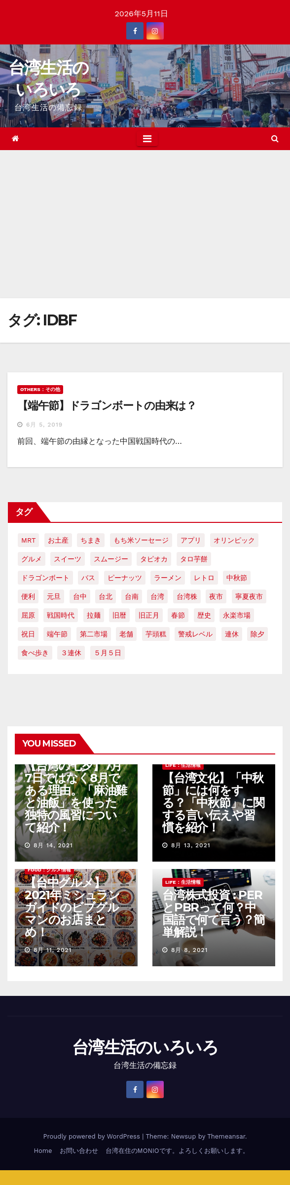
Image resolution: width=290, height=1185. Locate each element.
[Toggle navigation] (147, 138)
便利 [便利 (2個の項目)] (28, 596)
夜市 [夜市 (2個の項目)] (216, 596)
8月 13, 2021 (191, 845)
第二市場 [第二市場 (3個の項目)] (94, 634)
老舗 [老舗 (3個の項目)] (126, 634)
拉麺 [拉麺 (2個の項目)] (94, 615)
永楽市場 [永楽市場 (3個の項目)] (237, 615)
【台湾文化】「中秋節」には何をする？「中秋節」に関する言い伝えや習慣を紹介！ (213, 802)
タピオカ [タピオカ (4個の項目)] (154, 559)
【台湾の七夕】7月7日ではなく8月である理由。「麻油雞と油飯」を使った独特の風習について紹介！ (76, 796)
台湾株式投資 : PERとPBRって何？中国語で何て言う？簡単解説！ (213, 913)
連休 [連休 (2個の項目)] (232, 634)
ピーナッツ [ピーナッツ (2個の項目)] (125, 578)
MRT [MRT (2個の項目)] (28, 540)
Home (43, 1150)
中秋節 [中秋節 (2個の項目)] (236, 578)
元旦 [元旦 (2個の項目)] (54, 596)
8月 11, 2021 (53, 950)
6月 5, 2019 (44, 424)
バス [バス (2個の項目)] (88, 578)
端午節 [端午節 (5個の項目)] (57, 634)
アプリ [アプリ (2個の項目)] (191, 540)
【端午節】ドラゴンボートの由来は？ (106, 405)
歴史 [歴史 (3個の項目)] (204, 615)
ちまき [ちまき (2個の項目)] (90, 540)
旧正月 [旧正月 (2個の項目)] (149, 615)
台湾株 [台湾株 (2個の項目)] (187, 596)
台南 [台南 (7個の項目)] (132, 596)
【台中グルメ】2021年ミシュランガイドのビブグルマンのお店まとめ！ (72, 907)
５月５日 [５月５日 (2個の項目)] (107, 653)
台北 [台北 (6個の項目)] (105, 596)
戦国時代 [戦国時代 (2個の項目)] (60, 615)
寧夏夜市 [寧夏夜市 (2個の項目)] (249, 596)
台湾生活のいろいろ (145, 1047)
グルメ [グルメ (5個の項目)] (31, 559)
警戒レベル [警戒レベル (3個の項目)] (195, 634)
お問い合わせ (79, 1150)
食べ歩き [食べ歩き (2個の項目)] (35, 653)
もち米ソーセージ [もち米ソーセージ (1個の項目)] (141, 540)
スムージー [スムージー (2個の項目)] (111, 559)
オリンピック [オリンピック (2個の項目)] (234, 540)
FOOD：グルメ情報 (49, 869)
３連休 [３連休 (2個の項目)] (71, 653)
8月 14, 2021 (53, 845)
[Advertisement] (145, 224)
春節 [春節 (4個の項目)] (178, 615)
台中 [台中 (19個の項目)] (80, 596)
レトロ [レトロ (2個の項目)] (204, 578)
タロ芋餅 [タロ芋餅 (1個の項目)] (194, 559)
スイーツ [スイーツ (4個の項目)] (67, 559)
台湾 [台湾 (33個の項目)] (157, 596)
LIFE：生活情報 (183, 765)
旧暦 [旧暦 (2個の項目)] (119, 615)
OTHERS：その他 (40, 389)
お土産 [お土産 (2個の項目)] (58, 540)
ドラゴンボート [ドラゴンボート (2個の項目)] (45, 578)
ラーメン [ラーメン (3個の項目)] (167, 578)
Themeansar (226, 1136)
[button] (275, 138)
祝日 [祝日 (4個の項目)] (28, 634)
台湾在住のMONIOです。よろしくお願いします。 (177, 1150)
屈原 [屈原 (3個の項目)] (28, 615)
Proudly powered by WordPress (92, 1136)
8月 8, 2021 (189, 950)
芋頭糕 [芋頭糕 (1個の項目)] (155, 634)
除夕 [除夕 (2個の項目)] (257, 634)
